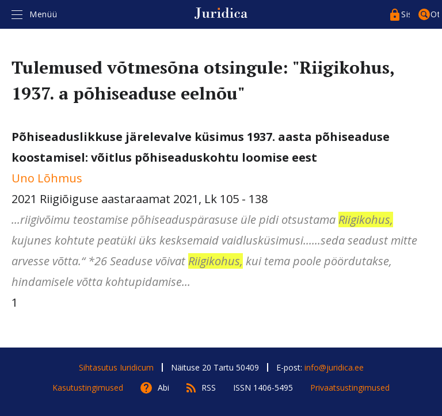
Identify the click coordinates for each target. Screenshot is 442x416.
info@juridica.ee (334, 367)
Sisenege (405, 14)
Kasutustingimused (87, 387)
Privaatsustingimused (350, 387)
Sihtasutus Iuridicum (116, 367)
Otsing (434, 14)
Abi (163, 387)
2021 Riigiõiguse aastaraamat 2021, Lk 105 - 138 (221, 210)
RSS (208, 387)
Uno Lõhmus (47, 178)
